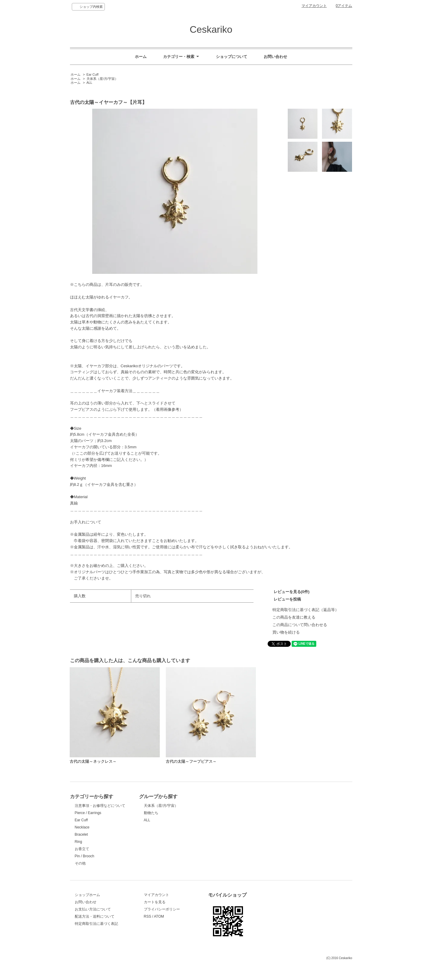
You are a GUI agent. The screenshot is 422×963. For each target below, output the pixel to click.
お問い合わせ (275, 56)
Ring (78, 842)
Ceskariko (211, 29)
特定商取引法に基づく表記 (96, 924)
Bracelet (81, 834)
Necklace (82, 827)
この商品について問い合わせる (299, 624)
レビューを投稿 (287, 599)
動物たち (151, 813)
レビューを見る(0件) (292, 591)
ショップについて (231, 56)
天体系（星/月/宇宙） (102, 78)
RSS (147, 916)
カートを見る (154, 902)
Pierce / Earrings (88, 813)
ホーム (141, 56)
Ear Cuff (93, 74)
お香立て (82, 849)
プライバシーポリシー (162, 909)
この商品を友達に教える (293, 617)
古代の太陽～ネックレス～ (93, 761)
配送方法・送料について (94, 916)
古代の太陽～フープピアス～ (191, 761)
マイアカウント (314, 6)
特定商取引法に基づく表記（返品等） (305, 609)
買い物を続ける (286, 632)
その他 (80, 863)
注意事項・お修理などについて (100, 806)
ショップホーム (87, 895)
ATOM (159, 916)
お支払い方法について (93, 909)
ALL (90, 82)
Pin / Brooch (84, 856)
